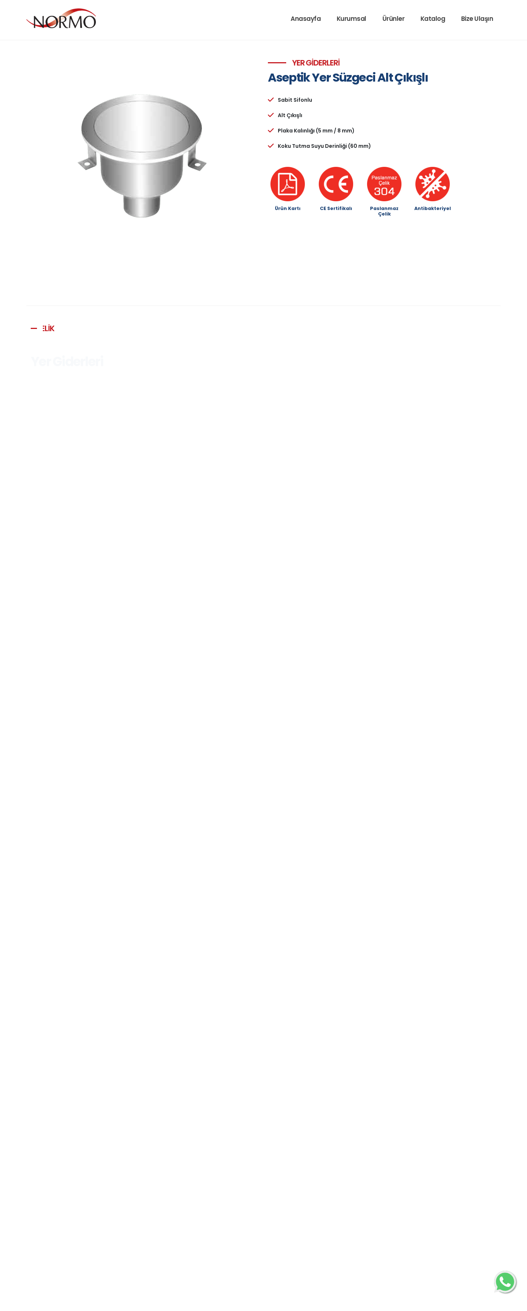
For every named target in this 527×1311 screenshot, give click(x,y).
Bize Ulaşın (477, 18)
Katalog (433, 18)
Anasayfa (306, 18)
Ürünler (393, 18)
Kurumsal (351, 18)
